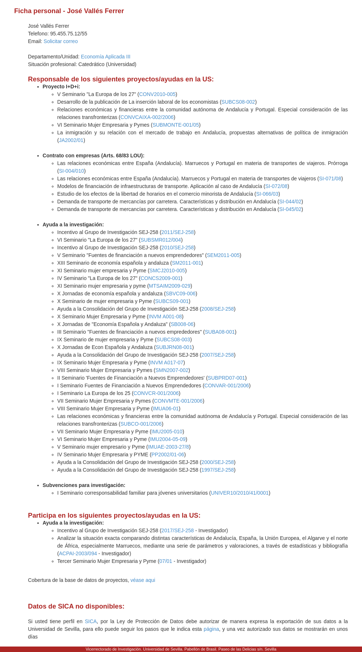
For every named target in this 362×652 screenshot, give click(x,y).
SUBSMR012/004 (160, 240)
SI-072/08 (276, 186)
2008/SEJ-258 (217, 309)
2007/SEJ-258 (217, 355)
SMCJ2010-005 (167, 270)
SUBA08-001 (220, 332)
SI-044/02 (290, 201)
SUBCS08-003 (173, 339)
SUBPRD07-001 (226, 378)
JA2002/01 (71, 140)
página (211, 629)
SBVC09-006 (181, 293)
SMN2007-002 (171, 370)
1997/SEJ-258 (217, 470)
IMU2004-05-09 (167, 439)
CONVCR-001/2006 (156, 393)
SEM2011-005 (223, 255)
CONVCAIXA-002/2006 (147, 117)
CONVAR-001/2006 (226, 385)
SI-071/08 (330, 178)
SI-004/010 (71, 171)
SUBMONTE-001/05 (175, 125)
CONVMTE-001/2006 (178, 401)
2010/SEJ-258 (177, 247)
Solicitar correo (61, 41)
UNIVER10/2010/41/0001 (240, 493)
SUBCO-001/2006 (141, 424)
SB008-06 (182, 324)
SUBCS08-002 (238, 102)
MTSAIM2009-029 (170, 286)
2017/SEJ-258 (177, 530)
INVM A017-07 (166, 362)
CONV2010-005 (157, 94)
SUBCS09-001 (172, 301)
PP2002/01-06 (167, 454)
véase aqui (143, 580)
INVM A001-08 (165, 316)
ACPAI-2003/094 (78, 553)
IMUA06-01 (166, 408)
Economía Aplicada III (105, 57)
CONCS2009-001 (160, 278)
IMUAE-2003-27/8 (168, 447)
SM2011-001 (186, 263)
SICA (91, 621)
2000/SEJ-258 (217, 462)
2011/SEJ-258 (177, 232)
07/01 (165, 561)
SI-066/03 (267, 194)
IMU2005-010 (166, 431)
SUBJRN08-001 (174, 347)
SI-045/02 (290, 209)
